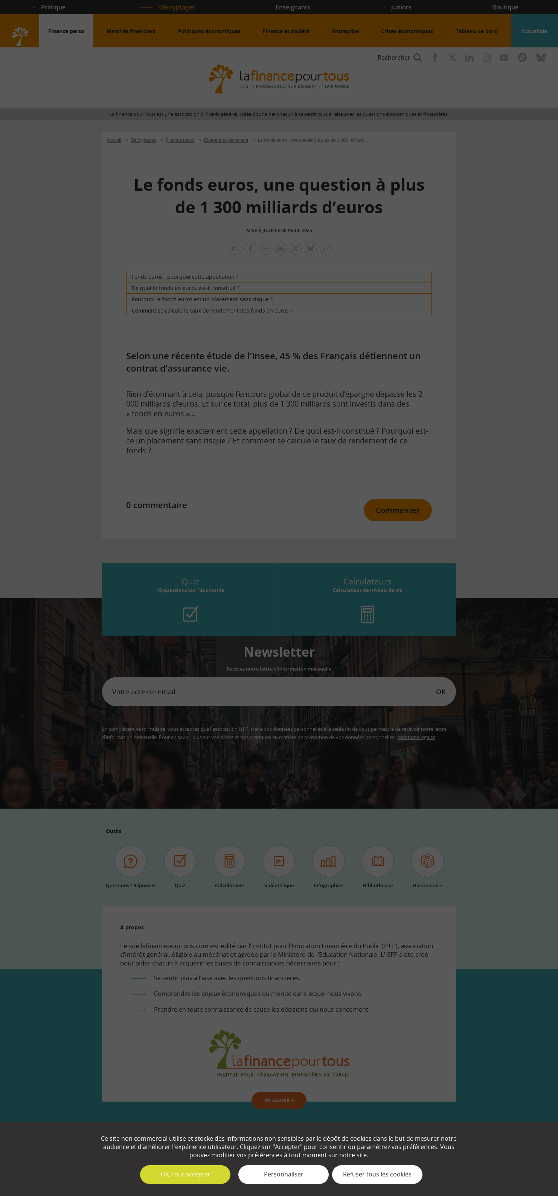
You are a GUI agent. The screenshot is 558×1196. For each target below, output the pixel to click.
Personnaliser (283, 1174)
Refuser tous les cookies (377, 1174)
